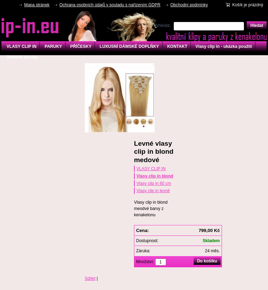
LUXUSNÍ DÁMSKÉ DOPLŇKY (129, 46)
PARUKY (53, 46)
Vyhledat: (162, 25)
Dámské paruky (22, 57)
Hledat (256, 25)
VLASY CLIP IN (22, 46)
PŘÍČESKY (80, 46)
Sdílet (90, 278)
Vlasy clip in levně (153, 190)
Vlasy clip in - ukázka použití (223, 46)
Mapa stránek (37, 4)
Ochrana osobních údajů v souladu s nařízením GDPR (110, 4)
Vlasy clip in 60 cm (153, 183)
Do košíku (207, 261)
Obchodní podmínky (189, 4)
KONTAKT (177, 46)
